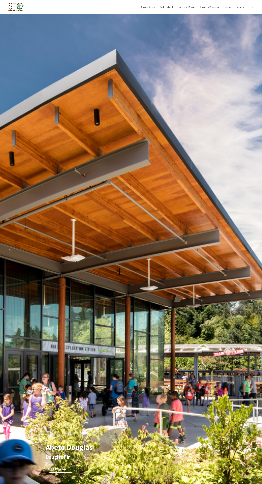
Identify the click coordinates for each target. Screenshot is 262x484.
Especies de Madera (186, 7)
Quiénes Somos (148, 7)
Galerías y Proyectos (209, 7)
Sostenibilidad (166, 7)
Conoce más (61, 468)
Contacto (240, 7)
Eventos (227, 7)
